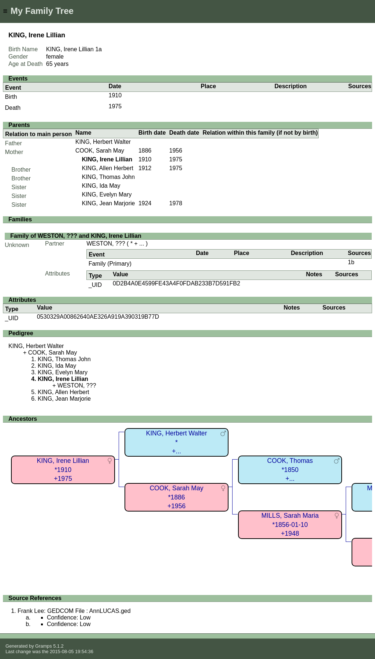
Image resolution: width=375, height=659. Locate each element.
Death (13, 108)
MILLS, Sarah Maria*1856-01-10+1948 (290, 524)
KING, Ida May (101, 186)
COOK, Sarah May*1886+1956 (177, 497)
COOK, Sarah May (99, 150)
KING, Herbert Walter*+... (176, 442)
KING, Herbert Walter (103, 142)
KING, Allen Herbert (107, 168)
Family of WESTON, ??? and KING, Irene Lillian (75, 236)
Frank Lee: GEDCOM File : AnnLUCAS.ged (74, 611)
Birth (11, 97)
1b (351, 262)
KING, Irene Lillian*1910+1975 (63, 469)
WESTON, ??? (105, 243)
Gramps (43, 646)
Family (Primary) (110, 264)
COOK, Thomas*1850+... (290, 469)
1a (98, 49)
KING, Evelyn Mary (106, 194)
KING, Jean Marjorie (108, 203)
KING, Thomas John (108, 177)
